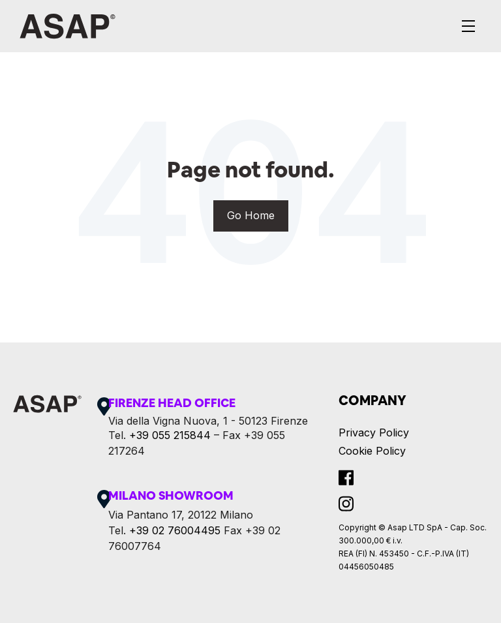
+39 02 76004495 (174, 530)
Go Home (251, 215)
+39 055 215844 (170, 435)
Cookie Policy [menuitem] (372, 450)
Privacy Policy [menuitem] (374, 432)
